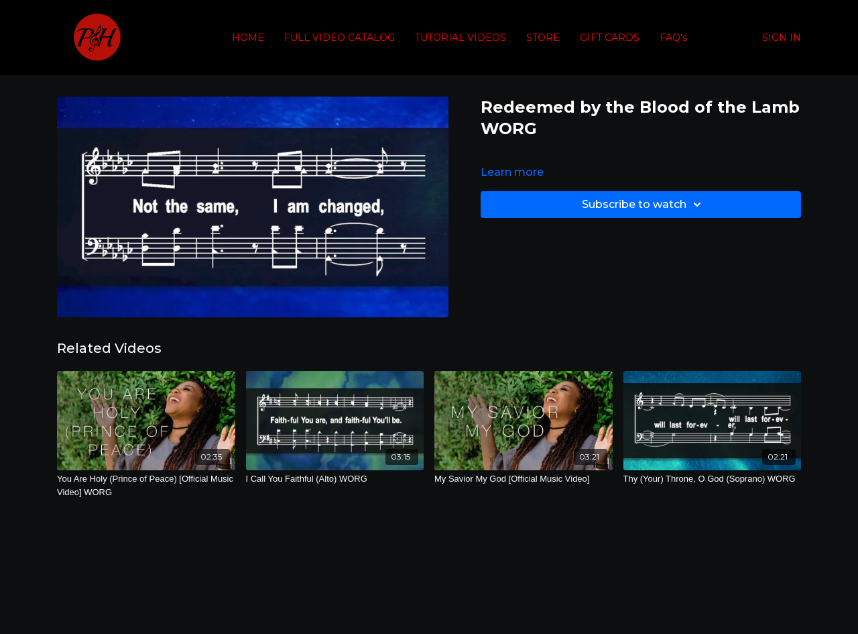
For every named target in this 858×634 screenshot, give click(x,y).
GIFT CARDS (609, 38)
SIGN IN (781, 38)
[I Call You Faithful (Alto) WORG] (335, 479)
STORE (543, 38)
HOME (248, 38)
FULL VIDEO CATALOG (339, 38)
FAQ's (673, 38)
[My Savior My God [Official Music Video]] (523, 479)
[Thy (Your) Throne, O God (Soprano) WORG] (712, 479)
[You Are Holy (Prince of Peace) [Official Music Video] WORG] (146, 485)
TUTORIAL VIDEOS (460, 38)
